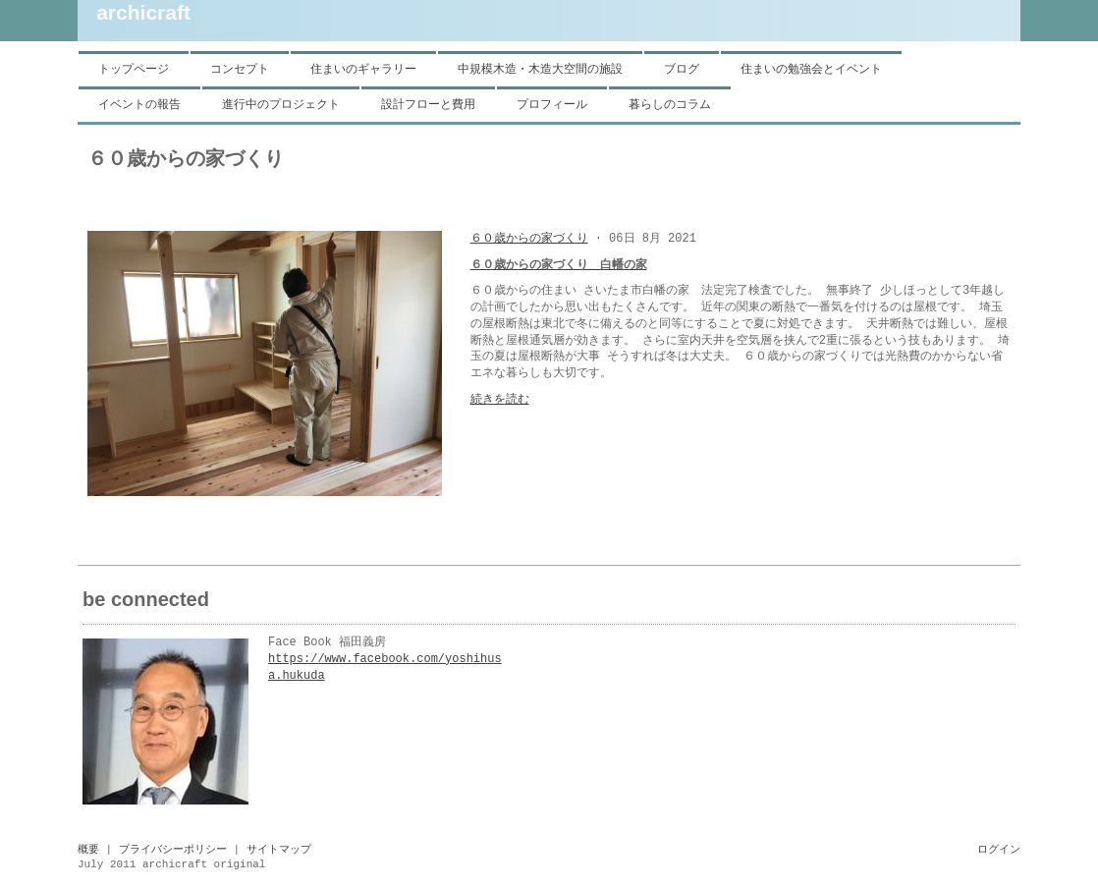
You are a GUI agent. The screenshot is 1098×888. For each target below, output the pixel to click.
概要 (88, 850)
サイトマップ (279, 850)
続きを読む (499, 400)
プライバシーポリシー (173, 850)
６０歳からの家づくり (529, 239)
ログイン (998, 850)
